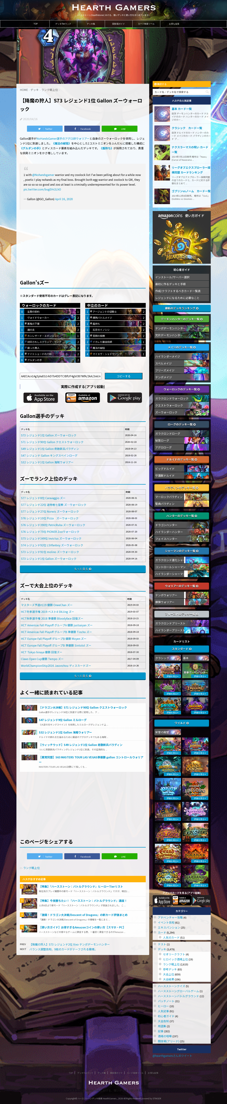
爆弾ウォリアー (164, 602)
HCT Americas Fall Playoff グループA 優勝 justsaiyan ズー (57, 625)
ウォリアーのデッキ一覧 (181, 586)
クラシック (162, 658)
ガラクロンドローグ (167, 433)
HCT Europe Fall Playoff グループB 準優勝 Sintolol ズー (56, 645)
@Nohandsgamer (43, 175)
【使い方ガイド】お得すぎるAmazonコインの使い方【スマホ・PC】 (82, 927)
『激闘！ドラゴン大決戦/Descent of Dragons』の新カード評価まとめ (83, 915)
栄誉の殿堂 (162, 732)
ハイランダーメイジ (167, 356)
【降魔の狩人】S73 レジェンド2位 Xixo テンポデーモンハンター (69, 944)
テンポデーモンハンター (170, 328)
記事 (160, 1031)
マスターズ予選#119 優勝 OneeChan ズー (47, 605)
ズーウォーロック (166, 412)
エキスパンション (169, 927)
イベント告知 (166, 922)
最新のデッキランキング (181, 308)
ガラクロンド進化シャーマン (173, 560)
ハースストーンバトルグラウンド (178, 996)
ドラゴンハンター (166, 525)
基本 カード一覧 (182, 109)
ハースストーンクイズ (171, 986)
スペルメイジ (163, 363)
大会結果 (168, 979)
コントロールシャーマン (170, 567)
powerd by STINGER (151, 1098)
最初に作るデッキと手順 (170, 284)
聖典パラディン (164, 504)
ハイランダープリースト (170, 630)
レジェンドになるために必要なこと (177, 298)
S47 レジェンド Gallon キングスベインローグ (49, 455)
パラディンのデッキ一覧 (181, 487)
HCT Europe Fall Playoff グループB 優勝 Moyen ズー (53, 639)
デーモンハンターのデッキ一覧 (182, 319)
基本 (186, 658)
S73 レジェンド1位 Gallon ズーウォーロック (48, 435)
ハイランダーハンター (169, 532)
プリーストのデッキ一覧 (181, 614)
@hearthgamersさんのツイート (172, 1056)
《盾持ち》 (106, 148)
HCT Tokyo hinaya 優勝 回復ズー (41, 652)
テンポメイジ (163, 377)
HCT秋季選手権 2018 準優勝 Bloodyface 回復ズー (52, 618)
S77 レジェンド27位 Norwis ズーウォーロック (50, 511)
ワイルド (182, 723)
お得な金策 (174, 24)
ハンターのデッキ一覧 (181, 516)
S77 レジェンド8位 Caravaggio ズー (43, 498)
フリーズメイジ (164, 370)
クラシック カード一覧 (187, 128)
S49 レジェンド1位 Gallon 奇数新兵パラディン (50, 449)
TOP (36, 24)
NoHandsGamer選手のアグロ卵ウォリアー (63, 138)
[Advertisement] (83, 238)
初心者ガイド (166, 1016)
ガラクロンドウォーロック (171, 398)
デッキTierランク (63, 24)
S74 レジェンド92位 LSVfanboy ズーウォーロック (52, 545)
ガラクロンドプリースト (170, 623)
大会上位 (168, 974)
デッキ (162, 949)
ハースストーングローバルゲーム (178, 991)
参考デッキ (170, 969)
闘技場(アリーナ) (168, 1041)
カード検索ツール (146, 24)
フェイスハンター (166, 539)
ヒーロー (163, 1006)
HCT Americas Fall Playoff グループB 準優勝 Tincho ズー (56, 632)
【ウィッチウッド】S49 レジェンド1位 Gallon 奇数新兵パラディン (80, 745)
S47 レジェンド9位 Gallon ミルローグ (63, 720)
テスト (162, 944)
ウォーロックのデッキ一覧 (182, 389)
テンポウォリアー (166, 595)
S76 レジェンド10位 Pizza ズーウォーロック (49, 518)
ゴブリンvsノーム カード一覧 (191, 191)
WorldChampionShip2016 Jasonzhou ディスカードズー (56, 665)
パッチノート (166, 1001)
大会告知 (163, 1021)
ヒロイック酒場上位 (175, 959)
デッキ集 (91, 24)
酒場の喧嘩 (165, 1036)
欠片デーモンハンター (169, 335)
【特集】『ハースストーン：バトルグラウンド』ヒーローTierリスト (81, 886)
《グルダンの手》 (31, 148)
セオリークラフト (174, 954)
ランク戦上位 (31, 868)
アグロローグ (163, 447)
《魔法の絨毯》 (61, 143)
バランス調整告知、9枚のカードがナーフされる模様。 (63, 949)
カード (162, 932)
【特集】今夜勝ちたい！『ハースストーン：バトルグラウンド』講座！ (83, 901)
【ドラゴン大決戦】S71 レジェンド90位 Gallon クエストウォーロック (83, 707)
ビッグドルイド (165, 468)
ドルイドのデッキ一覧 (181, 459)
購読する (160, 84)
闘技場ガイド (118, 24)
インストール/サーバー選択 (172, 277)
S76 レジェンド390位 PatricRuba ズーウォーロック (53, 525)
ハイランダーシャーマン (170, 574)
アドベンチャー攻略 (170, 917)
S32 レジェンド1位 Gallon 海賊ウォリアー (47, 462)
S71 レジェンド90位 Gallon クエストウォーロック (52, 442)
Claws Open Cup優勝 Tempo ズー (42, 659)
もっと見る (81, 569)
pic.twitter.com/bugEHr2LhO (42, 189)
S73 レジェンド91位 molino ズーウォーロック (50, 552)
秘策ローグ (162, 440)
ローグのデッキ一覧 (182, 424)
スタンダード (182, 649)
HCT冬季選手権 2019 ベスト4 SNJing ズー (47, 612)
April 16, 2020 (64, 199)
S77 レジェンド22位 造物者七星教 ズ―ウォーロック (53, 505)
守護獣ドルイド (165, 475)
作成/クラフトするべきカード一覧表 (178, 291)
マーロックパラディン (169, 497)
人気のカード (171, 937)
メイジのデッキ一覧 (182, 347)
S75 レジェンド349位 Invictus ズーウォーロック (51, 538)
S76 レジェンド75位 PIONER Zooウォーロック (50, 532)
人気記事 (163, 1011)
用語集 (162, 1026)
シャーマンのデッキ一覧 (181, 551)
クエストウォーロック (169, 405)
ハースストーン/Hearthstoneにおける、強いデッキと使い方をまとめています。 (113, 1090)
